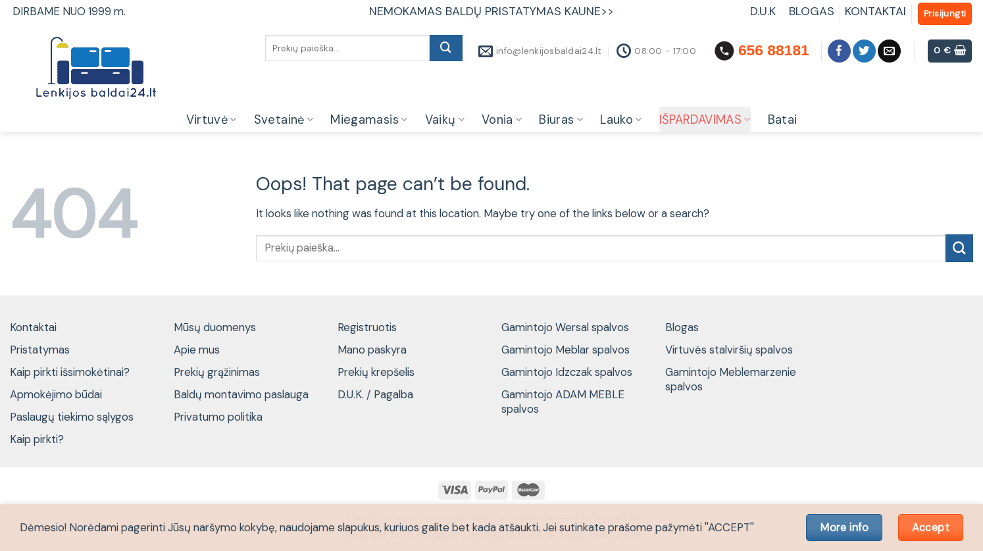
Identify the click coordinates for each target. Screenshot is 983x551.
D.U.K (764, 11)
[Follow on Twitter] (864, 51)
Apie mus (197, 349)
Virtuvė (211, 120)
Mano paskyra (372, 349)
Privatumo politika (218, 416)
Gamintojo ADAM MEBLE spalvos (562, 401)
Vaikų (445, 120)
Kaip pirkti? (37, 439)
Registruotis (367, 327)
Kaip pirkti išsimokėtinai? (70, 372)
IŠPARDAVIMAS (705, 120)
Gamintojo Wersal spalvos (565, 327)
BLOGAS (811, 11)
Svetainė (284, 120)
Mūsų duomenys (215, 327)
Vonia (502, 120)
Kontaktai (33, 327)
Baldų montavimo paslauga (241, 394)
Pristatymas (40, 349)
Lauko (621, 120)
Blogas (682, 327)
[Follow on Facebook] (839, 51)
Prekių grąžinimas (217, 372)
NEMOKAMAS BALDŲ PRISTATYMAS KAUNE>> (491, 11)
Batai (782, 120)
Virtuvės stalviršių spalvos (729, 349)
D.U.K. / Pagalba (375, 394)
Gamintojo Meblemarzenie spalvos (730, 379)
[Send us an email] (889, 51)
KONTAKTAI (875, 11)
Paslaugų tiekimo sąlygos (72, 416)
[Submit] (446, 48)
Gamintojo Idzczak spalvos (566, 372)
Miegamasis (368, 120)
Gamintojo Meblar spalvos (565, 349)
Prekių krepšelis (376, 372)
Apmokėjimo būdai (56, 394)
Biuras (561, 120)
